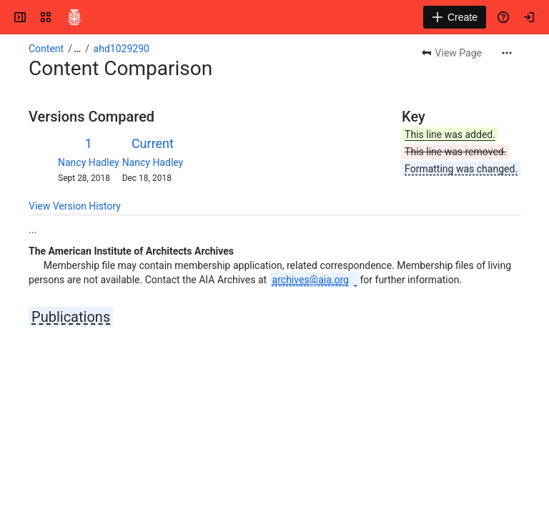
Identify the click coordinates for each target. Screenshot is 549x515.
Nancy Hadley (88, 162)
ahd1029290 (121, 48)
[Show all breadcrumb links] (77, 48)
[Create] (454, 17)
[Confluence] (74, 17)
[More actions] (506, 53)
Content (46, 48)
